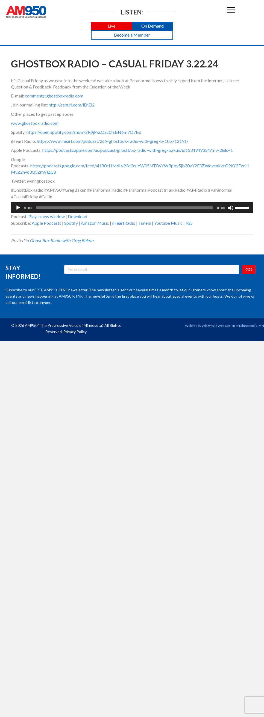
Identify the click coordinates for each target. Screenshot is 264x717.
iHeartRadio (123, 223)
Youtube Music (168, 223)
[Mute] (230, 208)
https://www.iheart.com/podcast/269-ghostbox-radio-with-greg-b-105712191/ (112, 141)
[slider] (124, 207)
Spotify (71, 223)
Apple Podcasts (46, 223)
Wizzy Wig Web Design (218, 326)
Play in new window (46, 216)
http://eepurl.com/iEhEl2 (72, 104)
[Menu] (231, 10)
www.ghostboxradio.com (34, 123)
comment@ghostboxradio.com (54, 95)
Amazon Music (95, 223)
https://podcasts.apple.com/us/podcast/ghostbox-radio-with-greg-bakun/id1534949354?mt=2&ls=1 (137, 150)
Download (77, 216)
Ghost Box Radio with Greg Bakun (61, 240)
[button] (111, 26)
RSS (189, 223)
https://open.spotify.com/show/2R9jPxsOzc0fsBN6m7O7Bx (84, 132)
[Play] (18, 208)
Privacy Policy (75, 331)
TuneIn (144, 223)
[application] (132, 207)
